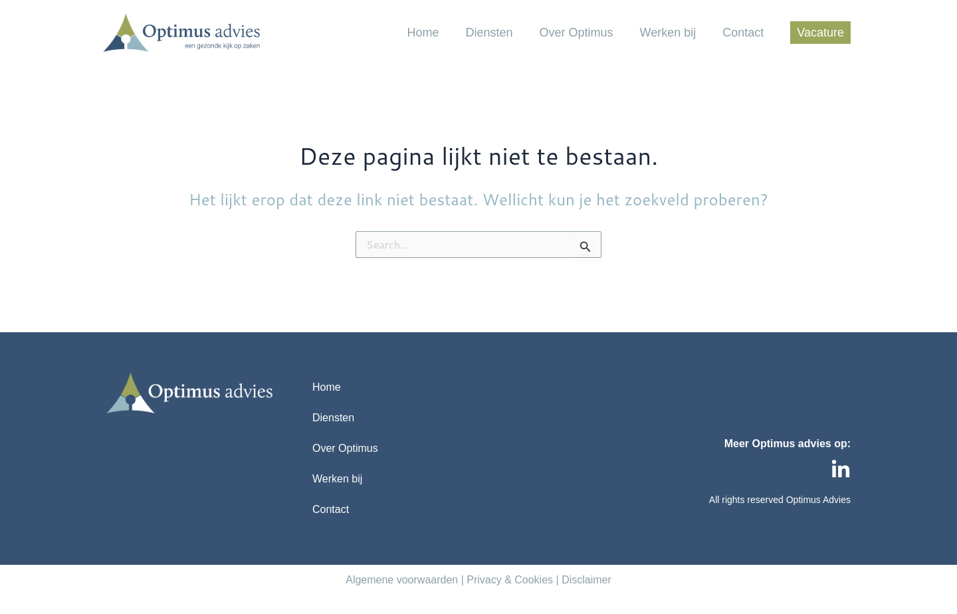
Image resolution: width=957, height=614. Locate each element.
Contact (743, 32)
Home (423, 32)
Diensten (488, 32)
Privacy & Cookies (510, 579)
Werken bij (668, 32)
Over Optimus (576, 32)
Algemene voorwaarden (402, 579)
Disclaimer (586, 579)
